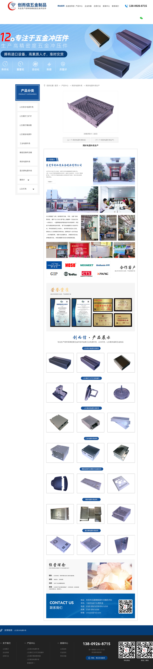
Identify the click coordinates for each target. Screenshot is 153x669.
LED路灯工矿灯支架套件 (26, 120)
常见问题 (63, 656)
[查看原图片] (88, 134)
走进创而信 (70, 6)
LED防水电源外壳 (26, 107)
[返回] (95, 134)
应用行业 (97, 6)
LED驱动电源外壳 (26, 138)
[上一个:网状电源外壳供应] (76, 140)
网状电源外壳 (25, 161)
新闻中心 (106, 6)
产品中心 (79, 6)
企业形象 (88, 6)
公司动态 (63, 649)
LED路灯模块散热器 (26, 129)
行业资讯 (63, 652)
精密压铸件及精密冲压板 (26, 156)
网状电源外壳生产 (93, 85)
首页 (56, 85)
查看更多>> (31, 663)
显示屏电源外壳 (26, 170)
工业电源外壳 (25, 143)
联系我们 (115, 6)
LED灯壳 (23, 189)
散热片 (22, 180)
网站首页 (60, 6)
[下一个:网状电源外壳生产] (105, 140)
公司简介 (6, 649)
